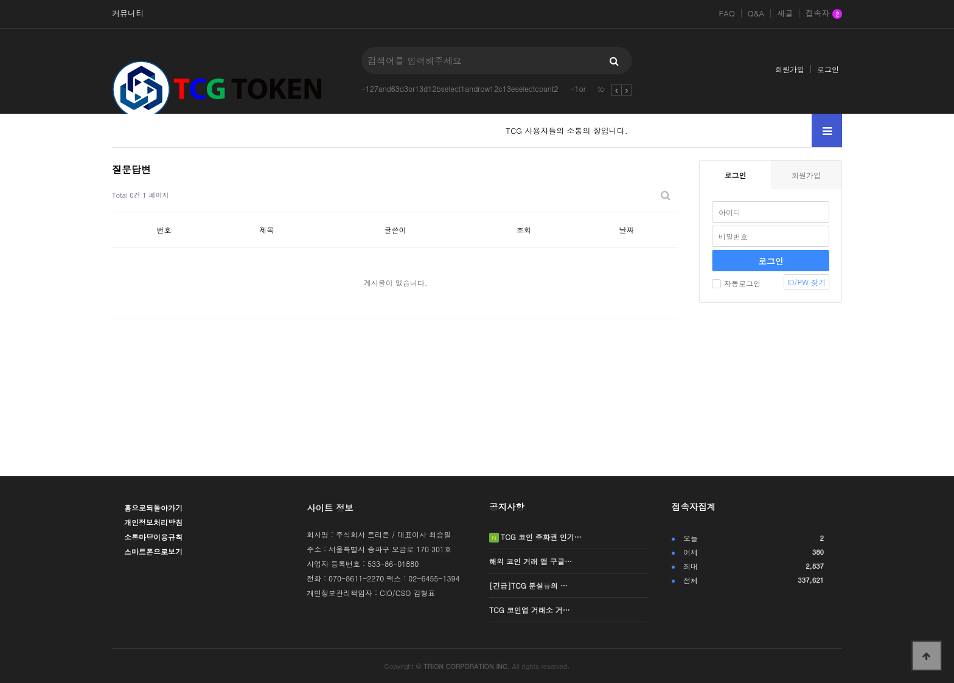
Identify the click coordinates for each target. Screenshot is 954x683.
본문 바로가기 (0, 0)
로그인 (828, 69)
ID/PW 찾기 (806, 282)
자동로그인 (736, 283)
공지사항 (506, 507)
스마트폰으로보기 (153, 551)
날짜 (626, 229)
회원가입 (789, 69)
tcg (603, 88)
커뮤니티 (128, 13)
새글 (785, 13)
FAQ (726, 13)
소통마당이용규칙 (153, 537)
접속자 (824, 14)
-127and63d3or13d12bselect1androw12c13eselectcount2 (460, 88)
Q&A (756, 13)
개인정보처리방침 (153, 522)
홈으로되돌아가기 (153, 507)
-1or (577, 88)
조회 (524, 229)
